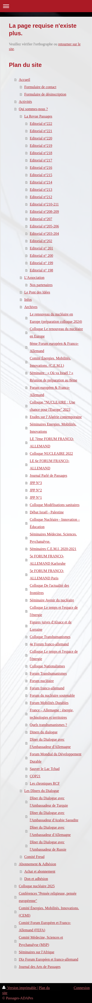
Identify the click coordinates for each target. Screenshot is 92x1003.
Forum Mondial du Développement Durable (55, 757)
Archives (30, 307)
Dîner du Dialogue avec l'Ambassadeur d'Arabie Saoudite (54, 816)
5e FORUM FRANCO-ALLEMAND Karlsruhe (48, 559)
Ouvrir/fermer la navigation (46, 6)
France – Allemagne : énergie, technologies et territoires (52, 713)
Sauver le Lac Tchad (45, 769)
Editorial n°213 (41, 190)
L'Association (34, 278)
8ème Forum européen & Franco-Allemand (54, 347)
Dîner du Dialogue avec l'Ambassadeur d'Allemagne (50, 743)
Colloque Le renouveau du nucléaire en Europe (56, 332)
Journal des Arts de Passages (39, 967)
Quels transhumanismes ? (48, 725)
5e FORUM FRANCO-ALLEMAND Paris (47, 574)
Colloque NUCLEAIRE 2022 (51, 453)
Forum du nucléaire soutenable (52, 695)
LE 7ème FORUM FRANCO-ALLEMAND (52, 442)
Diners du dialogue (44, 732)
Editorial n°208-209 (44, 212)
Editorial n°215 (41, 175)
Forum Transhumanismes (48, 673)
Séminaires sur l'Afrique (36, 952)
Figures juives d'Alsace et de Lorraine (50, 625)
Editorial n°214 (41, 182)
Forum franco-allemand (47, 688)
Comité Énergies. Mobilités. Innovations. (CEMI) (49, 911)
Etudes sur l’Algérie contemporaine (56, 417)
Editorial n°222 (41, 124)
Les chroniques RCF (45, 783)
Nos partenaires (41, 285)
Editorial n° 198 (41, 270)
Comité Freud (34, 857)
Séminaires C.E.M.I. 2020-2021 (53, 549)
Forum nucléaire (42, 681)
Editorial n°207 (41, 219)
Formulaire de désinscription (45, 94)
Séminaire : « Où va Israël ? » (51, 373)
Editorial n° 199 (41, 263)
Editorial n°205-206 (44, 226)
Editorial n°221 (41, 131)
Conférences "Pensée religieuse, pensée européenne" (47, 897)
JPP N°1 (36, 497)
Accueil (24, 80)
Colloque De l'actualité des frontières (49, 589)
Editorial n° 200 (41, 256)
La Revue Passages (38, 116)
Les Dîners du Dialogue (41, 791)
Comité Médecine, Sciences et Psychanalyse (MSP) (41, 941)
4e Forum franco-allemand (49, 644)
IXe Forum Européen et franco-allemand (48, 959)
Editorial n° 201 (41, 248)
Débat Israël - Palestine (47, 512)
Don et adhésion (36, 879)
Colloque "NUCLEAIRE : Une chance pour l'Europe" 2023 (52, 405)
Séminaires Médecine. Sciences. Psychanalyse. (53, 537)
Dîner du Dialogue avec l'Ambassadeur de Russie (48, 845)
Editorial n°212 (41, 197)
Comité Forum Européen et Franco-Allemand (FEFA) (45, 926)
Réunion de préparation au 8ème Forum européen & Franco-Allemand (53, 387)
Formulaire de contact (40, 87)
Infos (28, 299)
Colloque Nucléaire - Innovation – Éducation (55, 523)
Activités (25, 102)
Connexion (82, 988)
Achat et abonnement (39, 871)
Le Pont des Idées (37, 292)
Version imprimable (19, 988)
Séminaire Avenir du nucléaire (52, 600)
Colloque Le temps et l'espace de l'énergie (54, 611)
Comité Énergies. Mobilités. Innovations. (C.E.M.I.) (50, 361)
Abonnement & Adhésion (37, 864)
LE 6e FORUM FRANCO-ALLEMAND (49, 464)
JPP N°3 (36, 483)
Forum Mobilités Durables (49, 703)
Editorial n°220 (41, 138)
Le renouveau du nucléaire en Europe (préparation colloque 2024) (56, 317)
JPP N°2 (36, 490)
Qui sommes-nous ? (33, 109)
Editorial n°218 (41, 153)
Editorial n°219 (41, 146)
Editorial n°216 (41, 168)
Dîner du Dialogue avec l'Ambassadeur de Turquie (49, 801)
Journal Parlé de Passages (48, 475)
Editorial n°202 (41, 241)
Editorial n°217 (41, 160)
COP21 (35, 776)
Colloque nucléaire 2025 (37, 886)
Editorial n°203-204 (44, 234)
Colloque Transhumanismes (50, 637)
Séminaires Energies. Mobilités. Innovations (53, 427)
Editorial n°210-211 (44, 204)
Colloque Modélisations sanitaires (54, 505)
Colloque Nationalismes (47, 666)
